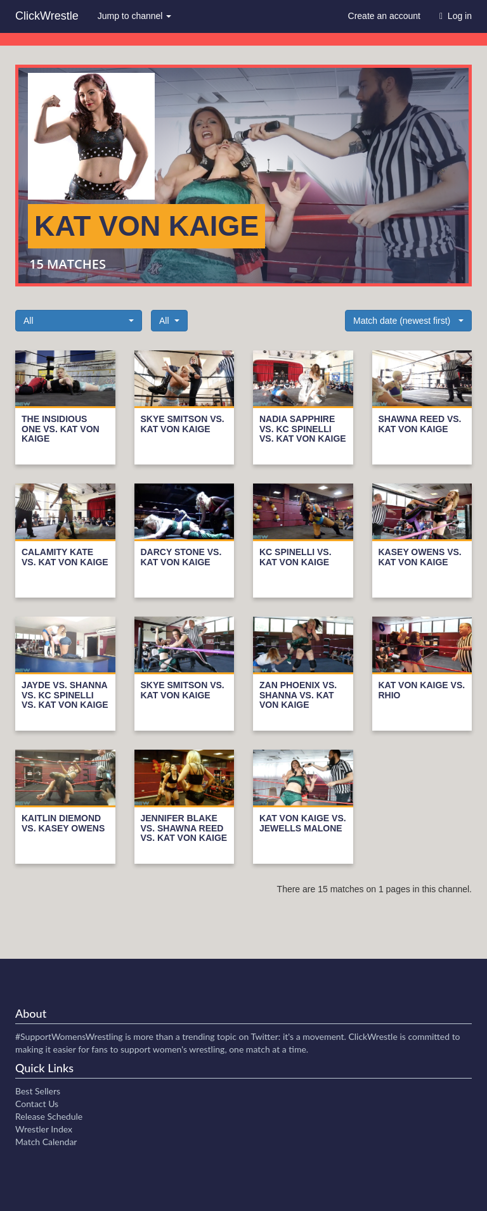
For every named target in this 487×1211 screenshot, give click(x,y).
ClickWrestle (47, 16)
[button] (78, 320)
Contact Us (36, 1103)
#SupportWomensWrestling (69, 1036)
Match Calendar (46, 1141)
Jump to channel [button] (135, 16)
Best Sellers (37, 1091)
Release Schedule (48, 1116)
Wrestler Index (43, 1129)
